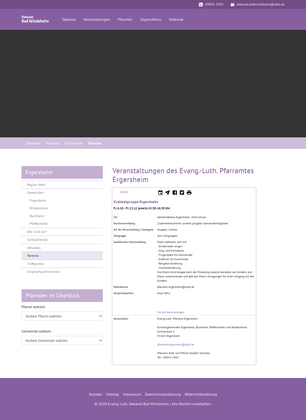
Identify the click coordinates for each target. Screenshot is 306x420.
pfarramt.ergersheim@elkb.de (175, 344)
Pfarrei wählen (33, 306)
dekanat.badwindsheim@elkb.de (257, 4)
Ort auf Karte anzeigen (171, 312)
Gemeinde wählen (36, 331)
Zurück (124, 192)
